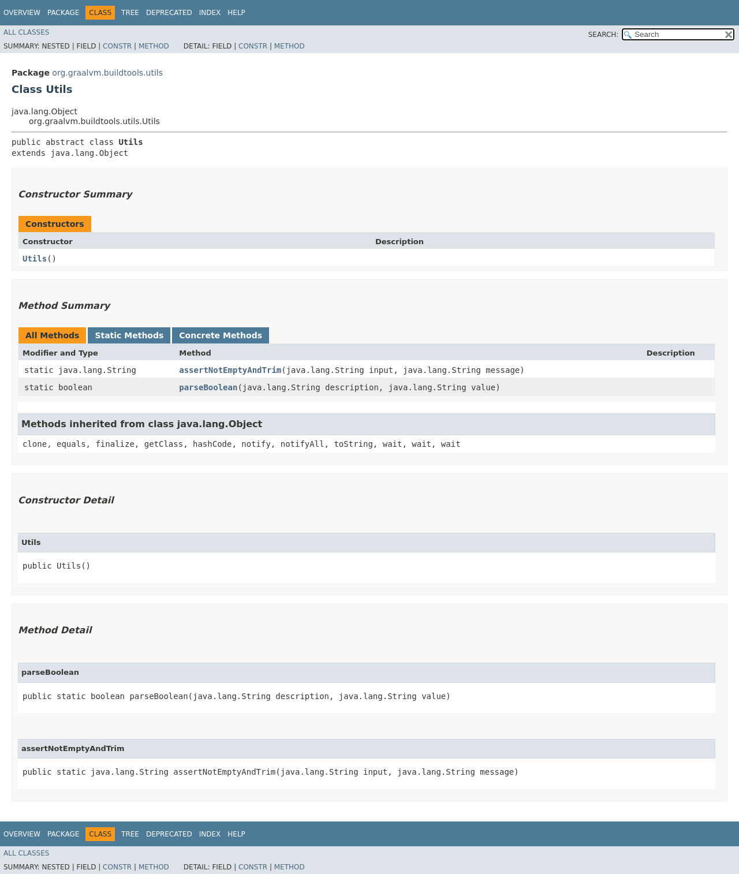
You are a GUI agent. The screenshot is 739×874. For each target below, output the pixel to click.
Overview (21, 13)
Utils (35, 258)
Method (154, 46)
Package (63, 13)
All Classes (26, 32)
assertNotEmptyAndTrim (230, 370)
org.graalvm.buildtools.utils (107, 72)
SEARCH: (603, 35)
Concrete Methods (220, 335)
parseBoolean (208, 387)
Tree (130, 13)
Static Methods (129, 335)
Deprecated (169, 13)
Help (236, 13)
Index (210, 13)
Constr (117, 46)
